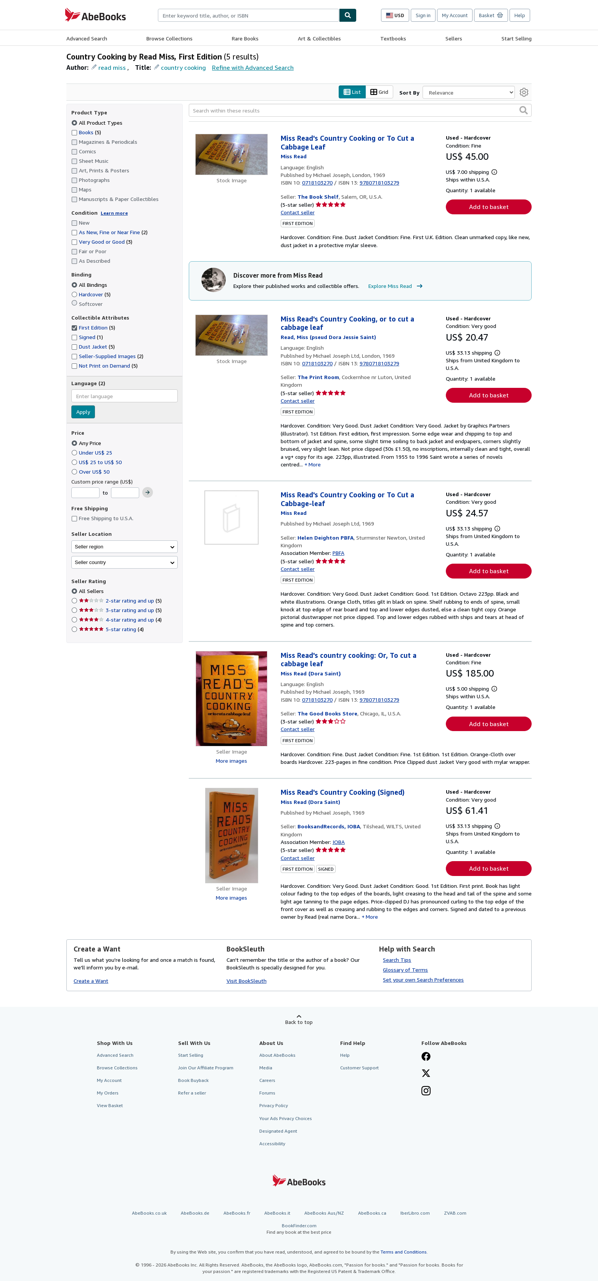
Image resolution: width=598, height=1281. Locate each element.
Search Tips (397, 960)
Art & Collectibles (319, 38)
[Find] (347, 15)
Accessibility (272, 1143)
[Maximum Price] (125, 493)
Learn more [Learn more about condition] (114, 213)
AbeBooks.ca (372, 1213)
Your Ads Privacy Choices (285, 1118)
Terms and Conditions (404, 1252)
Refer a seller (192, 1093)
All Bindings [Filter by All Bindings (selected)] (90, 284)
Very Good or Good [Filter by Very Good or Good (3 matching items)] (101, 242)
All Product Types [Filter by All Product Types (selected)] (97, 122)
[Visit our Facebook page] (426, 1057)
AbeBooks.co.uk (149, 1213)
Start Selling (517, 38)
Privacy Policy (273, 1106)
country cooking (183, 67)
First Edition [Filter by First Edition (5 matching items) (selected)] (93, 328)
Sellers (453, 38)
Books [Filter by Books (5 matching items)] (86, 132)
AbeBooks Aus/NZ (324, 1213)
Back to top (299, 1022)
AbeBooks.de (195, 1213)
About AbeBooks (277, 1055)
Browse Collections (169, 38)
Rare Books (245, 38)
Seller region (89, 547)
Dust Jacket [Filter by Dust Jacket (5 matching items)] (93, 347)
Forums (267, 1093)
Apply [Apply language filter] (83, 412)
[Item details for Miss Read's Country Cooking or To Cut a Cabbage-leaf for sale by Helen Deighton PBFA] (232, 518)
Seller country (90, 562)
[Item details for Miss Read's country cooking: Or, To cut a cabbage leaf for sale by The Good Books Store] (232, 698)
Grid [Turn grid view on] (379, 92)
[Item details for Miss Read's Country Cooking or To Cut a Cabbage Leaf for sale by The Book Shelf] (232, 154)
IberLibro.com (415, 1213)
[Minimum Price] (85, 493)
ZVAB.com (455, 1213)
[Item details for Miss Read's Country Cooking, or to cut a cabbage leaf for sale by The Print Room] (232, 335)
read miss (112, 67)
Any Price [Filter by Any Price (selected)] (87, 443)
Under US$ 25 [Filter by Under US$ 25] (92, 452)
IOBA (339, 842)
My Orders (108, 1093)
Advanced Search (86, 38)
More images (231, 760)
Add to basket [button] (489, 207)
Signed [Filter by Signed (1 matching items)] (87, 337)
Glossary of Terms (405, 970)
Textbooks (393, 38)
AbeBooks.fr (236, 1213)
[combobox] (248, 15)
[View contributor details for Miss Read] (294, 156)
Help (519, 15)
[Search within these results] (360, 110)
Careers (267, 1080)
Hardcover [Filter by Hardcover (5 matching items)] (91, 294)
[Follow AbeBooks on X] (426, 1074)
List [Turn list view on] (352, 92)
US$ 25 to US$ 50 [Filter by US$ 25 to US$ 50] (97, 462)
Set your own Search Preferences (423, 980)
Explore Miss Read (396, 286)
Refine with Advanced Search (253, 67)
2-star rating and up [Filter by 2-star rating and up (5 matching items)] (120, 601)
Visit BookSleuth (247, 980)
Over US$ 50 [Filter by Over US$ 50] (91, 471)
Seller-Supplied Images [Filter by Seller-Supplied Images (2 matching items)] (107, 356)
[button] (523, 110)
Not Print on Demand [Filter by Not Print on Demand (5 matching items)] (104, 366)
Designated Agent (278, 1131)
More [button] (315, 464)
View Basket (110, 1106)
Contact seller (298, 212)
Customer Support (359, 1068)
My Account (455, 15)
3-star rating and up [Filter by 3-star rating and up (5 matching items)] (120, 610)
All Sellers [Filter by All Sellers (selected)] (92, 591)
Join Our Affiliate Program (205, 1068)
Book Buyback (193, 1080)
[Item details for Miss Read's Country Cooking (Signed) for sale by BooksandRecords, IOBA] (232, 836)
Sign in (423, 15)
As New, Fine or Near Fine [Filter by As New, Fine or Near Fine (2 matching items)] (109, 232)
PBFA (338, 553)
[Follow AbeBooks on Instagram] (426, 1092)
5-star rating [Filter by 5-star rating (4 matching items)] (111, 629)
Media (265, 1068)
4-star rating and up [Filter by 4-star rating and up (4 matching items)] (120, 620)
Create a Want (91, 980)
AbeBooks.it (277, 1213)
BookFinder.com (299, 1229)
